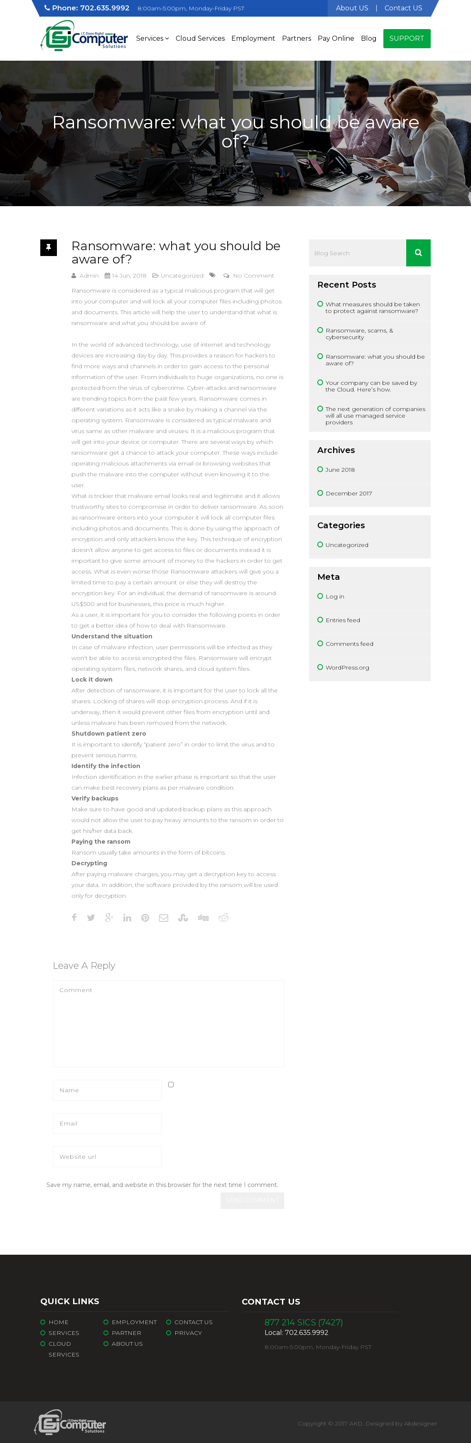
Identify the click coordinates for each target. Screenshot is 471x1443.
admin (89, 275)
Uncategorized (182, 275)
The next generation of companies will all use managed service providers (375, 416)
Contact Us (193, 1322)
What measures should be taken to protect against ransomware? (373, 307)
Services (152, 38)
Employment (253, 38)
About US (352, 8)
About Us (127, 1343)
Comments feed (349, 643)
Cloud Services (200, 38)
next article (269, 938)
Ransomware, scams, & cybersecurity (359, 333)
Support (407, 38)
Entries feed (343, 620)
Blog (369, 38)
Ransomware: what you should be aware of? (176, 252)
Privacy (188, 1333)
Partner (126, 1333)
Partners (296, 38)
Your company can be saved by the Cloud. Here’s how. (371, 386)
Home (59, 1322)
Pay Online (336, 38)
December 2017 (349, 493)
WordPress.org (347, 667)
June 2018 (340, 469)
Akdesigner (420, 1423)
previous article (74, 938)
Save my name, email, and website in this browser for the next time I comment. (162, 1185)
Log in (335, 596)
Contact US (403, 8)
